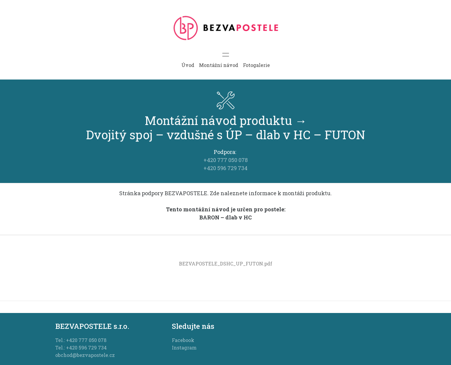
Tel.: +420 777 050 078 (80, 340)
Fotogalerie (256, 65)
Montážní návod (218, 65)
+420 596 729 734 (225, 168)
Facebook (183, 340)
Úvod (187, 65)
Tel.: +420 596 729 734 (81, 347)
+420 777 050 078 (226, 160)
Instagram (184, 347)
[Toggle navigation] (225, 54)
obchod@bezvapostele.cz (85, 355)
